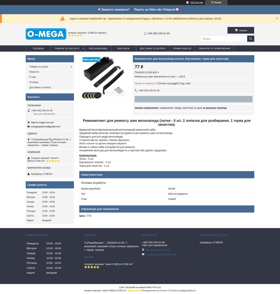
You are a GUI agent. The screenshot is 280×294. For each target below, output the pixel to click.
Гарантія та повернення (214, 48)
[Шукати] (250, 39)
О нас (32, 77)
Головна (38, 48)
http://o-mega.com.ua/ (42, 122)
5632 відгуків (196, 2)
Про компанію (98, 48)
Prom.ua (157, 287)
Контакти (124, 48)
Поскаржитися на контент (155, 290)
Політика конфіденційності (182, 290)
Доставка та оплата (153, 48)
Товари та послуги (67, 48)
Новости (34, 71)
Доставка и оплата (40, 87)
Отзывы (33, 82)
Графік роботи (182, 48)
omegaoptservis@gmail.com (45, 126)
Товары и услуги (38, 66)
